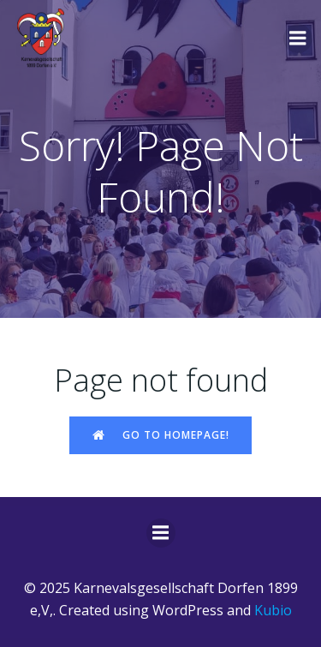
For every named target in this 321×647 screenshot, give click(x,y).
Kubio (273, 610)
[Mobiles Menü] (297, 38)
